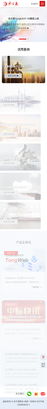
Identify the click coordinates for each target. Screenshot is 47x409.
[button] (22, 39)
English (34, 4)
